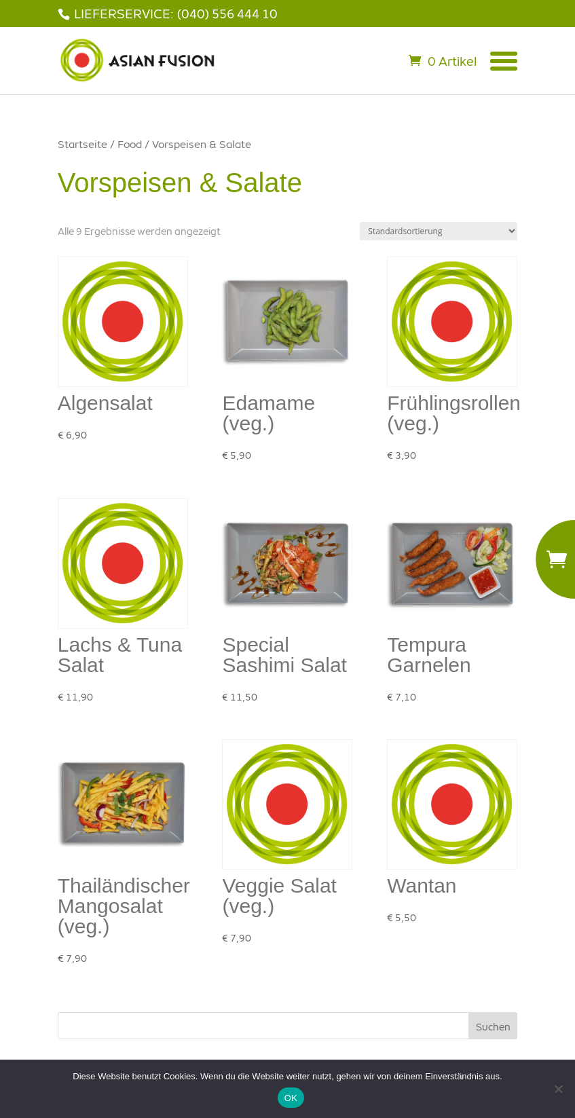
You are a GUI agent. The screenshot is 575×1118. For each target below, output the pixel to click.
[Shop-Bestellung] (438, 231)
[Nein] (558, 1089)
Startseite (82, 144)
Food (129, 144)
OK (290, 1098)
